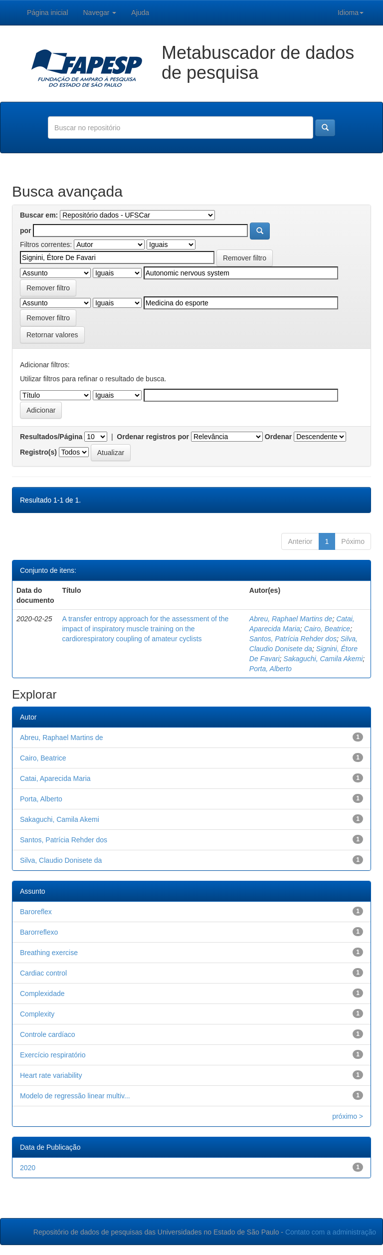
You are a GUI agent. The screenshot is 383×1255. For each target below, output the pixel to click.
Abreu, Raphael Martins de (291, 619)
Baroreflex (36, 912)
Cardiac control (43, 973)
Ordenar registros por (153, 437)
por (25, 231)
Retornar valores (52, 335)
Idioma (351, 12)
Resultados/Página (51, 437)
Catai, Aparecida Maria (55, 778)
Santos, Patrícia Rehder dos (293, 639)
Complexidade (42, 994)
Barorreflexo (39, 932)
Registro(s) (38, 452)
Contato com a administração (330, 1232)
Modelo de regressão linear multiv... (75, 1096)
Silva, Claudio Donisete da (61, 860)
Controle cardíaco (47, 1034)
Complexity (37, 1014)
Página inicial (47, 12)
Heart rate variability (51, 1075)
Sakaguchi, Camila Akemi (323, 659)
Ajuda (140, 12)
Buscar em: (39, 215)
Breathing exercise (49, 953)
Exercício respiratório (53, 1055)
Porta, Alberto (270, 669)
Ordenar (278, 437)
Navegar (100, 12)
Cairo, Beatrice (327, 629)
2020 (27, 1168)
